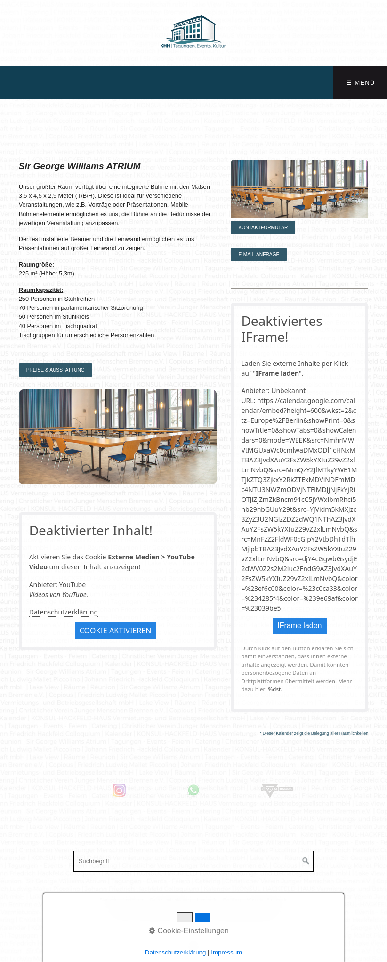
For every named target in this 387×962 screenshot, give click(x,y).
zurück (33, 444)
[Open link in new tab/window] (72, 790)
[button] (55, 370)
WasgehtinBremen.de (267, 899)
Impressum (133, 899)
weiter (202, 444)
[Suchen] (306, 861)
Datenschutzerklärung (63, 611)
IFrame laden (299, 626)
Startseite (109, 899)
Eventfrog (232, 899)
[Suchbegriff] (193, 861)
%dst (274, 689)
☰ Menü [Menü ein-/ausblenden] (360, 82)
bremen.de (207, 899)
